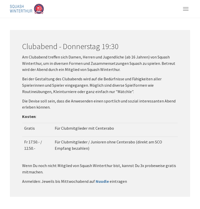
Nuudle (102, 181)
